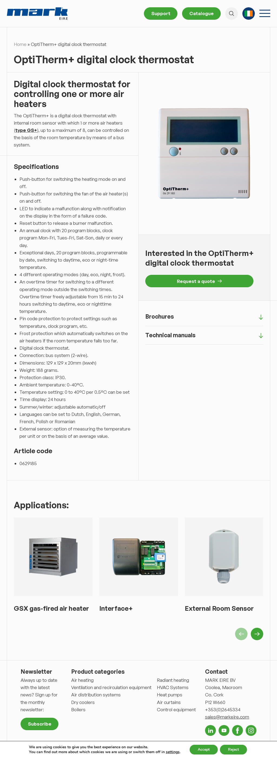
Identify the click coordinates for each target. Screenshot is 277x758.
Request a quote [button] (199, 281)
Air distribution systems (96, 694)
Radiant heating (173, 680)
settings (173, 752)
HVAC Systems (173, 687)
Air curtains (169, 702)
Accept (204, 749)
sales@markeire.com (227, 717)
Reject (233, 749)
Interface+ (116, 608)
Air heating (82, 680)
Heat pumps (169, 694)
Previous (241, 634)
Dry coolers (83, 702)
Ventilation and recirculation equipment (111, 687)
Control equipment (176, 709)
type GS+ (26, 130)
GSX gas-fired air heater (51, 608)
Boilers (78, 709)
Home (20, 44)
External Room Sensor (219, 608)
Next (257, 634)
